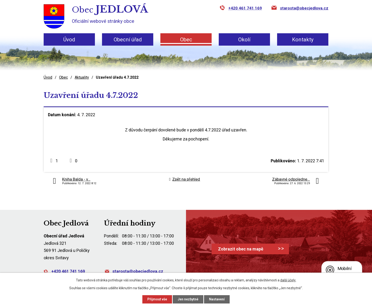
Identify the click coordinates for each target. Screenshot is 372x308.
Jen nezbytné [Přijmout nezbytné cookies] (188, 299)
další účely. (288, 280)
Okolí (244, 40)
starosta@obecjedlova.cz (304, 8)
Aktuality (82, 77)
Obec (186, 40)
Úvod (69, 40)
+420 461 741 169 (245, 8)
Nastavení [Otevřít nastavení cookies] (217, 299)
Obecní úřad (128, 40)
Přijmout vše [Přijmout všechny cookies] (157, 299)
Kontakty (302, 40)
